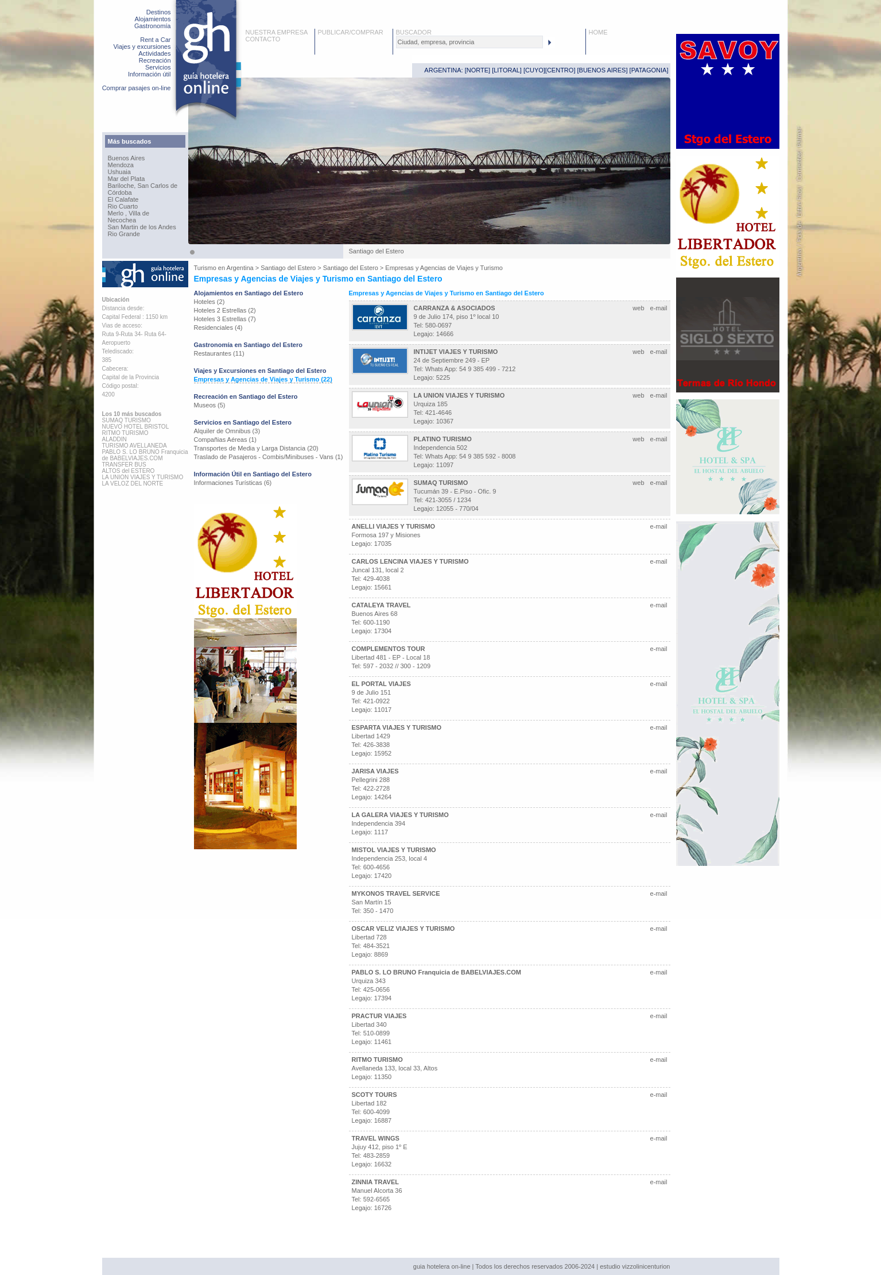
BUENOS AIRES (602, 70)
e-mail (658, 308)
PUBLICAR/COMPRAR (350, 32)
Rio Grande (124, 233)
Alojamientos (153, 19)
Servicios (158, 67)
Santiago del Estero (288, 267)
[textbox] (469, 42)
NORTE (477, 70)
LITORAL (507, 70)
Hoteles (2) (209, 301)
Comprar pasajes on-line (136, 87)
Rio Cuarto (123, 206)
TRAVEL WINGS (375, 1138)
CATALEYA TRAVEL (381, 605)
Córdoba (120, 192)
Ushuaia (119, 171)
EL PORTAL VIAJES (381, 683)
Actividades (154, 53)
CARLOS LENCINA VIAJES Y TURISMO (410, 561)
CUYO (534, 70)
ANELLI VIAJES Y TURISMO (394, 526)
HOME (598, 32)
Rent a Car (155, 39)
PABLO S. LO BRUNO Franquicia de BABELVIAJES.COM (436, 972)
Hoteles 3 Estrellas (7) (225, 318)
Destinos (158, 12)
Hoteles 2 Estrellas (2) (225, 310)
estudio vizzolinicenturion (635, 1266)
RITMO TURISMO (377, 1059)
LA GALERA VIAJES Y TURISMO (400, 814)
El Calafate (123, 199)
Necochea (122, 220)
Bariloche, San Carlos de (143, 185)
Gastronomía (152, 25)
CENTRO (560, 70)
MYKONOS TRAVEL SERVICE (396, 893)
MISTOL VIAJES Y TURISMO (394, 849)
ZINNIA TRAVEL (375, 1181)
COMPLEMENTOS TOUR (388, 648)
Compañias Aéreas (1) (225, 439)
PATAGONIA (649, 70)
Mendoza (121, 164)
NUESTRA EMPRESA (277, 32)
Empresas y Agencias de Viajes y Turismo (444, 267)
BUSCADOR (414, 32)
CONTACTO (263, 39)
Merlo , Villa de (129, 213)
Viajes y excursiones (141, 46)
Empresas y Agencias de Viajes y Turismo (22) (263, 379)
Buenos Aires (126, 158)
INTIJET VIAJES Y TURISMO (456, 351)
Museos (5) (210, 405)
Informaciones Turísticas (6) (233, 482)
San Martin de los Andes (142, 227)
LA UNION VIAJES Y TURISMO (459, 395)
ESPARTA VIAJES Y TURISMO (396, 727)
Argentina (240, 267)
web (638, 308)
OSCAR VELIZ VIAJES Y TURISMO (403, 928)
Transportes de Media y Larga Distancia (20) (256, 448)
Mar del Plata (126, 178)
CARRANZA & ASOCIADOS (454, 308)
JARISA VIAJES (375, 771)
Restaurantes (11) (219, 353)
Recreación (155, 60)
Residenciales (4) (218, 327)
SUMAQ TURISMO (441, 482)
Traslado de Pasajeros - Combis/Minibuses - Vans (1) (268, 456)
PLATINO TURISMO (443, 439)
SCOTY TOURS (374, 1094)
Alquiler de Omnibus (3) (227, 430)
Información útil (149, 74)
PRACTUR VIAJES (379, 1015)
